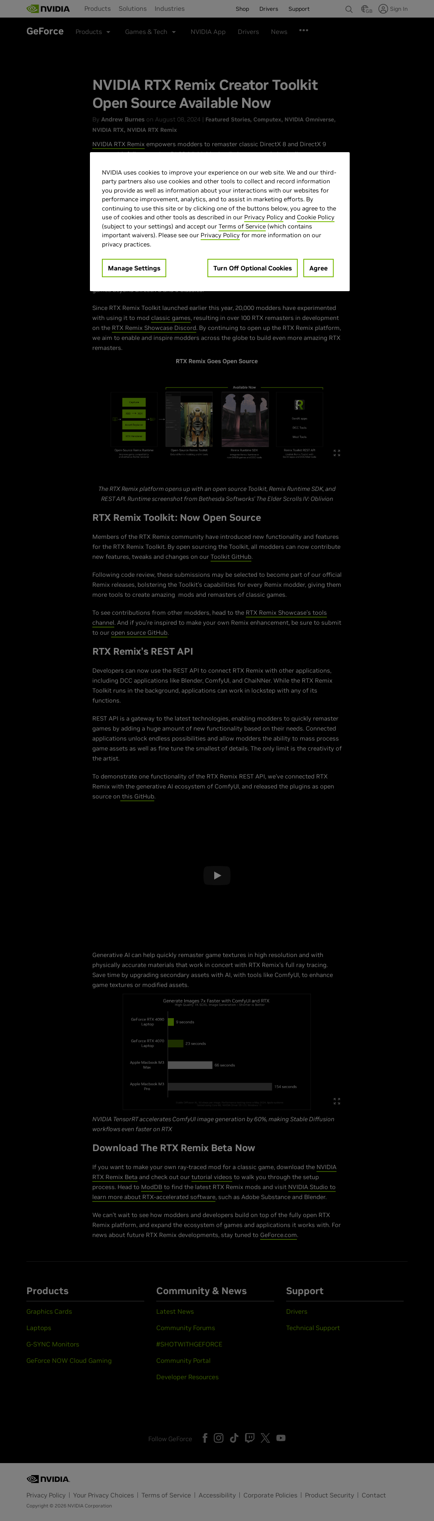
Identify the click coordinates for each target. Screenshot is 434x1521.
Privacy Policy (263, 217)
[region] (220, 222)
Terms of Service (242, 226)
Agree (318, 268)
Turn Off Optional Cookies (252, 268)
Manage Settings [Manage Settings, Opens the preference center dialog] (134, 268)
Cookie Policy (315, 217)
